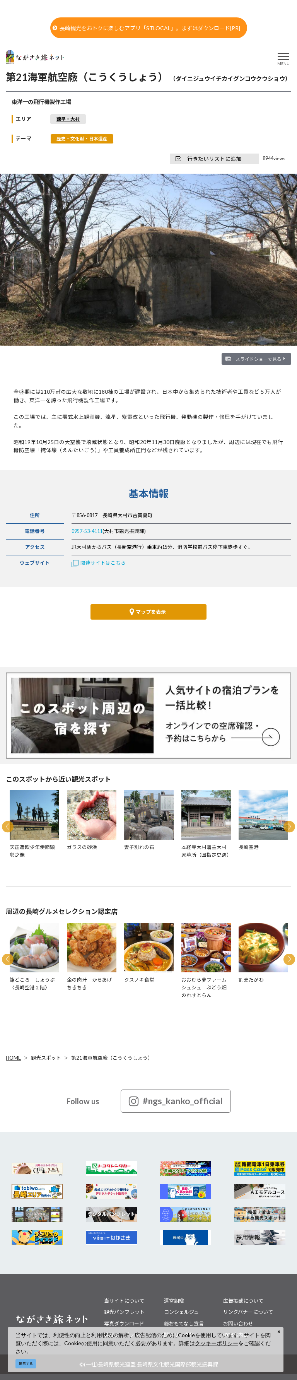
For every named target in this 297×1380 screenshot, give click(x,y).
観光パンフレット (124, 1312)
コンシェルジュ (181, 1312)
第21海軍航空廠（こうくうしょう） (112, 1058)
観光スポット (46, 1058)
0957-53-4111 (87, 531)
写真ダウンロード (124, 1323)
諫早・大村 (68, 118)
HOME (13, 1058)
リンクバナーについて (248, 1312)
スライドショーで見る (260, 359)
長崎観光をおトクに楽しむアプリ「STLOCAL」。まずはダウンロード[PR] (146, 28)
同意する (26, 1363)
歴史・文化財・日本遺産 (82, 138)
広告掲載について (243, 1301)
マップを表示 (148, 612)
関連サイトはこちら (99, 563)
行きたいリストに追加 (208, 158)
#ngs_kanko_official (176, 1101)
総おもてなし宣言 (184, 1323)
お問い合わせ (238, 1323)
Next (289, 827)
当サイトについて (124, 1301)
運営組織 (174, 1301)
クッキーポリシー (216, 1343)
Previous (8, 827)
